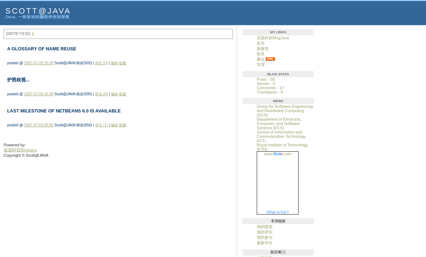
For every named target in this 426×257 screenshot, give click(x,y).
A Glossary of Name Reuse (41, 48)
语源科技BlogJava (273, 38)
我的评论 (264, 232)
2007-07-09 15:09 (39, 94)
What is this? (277, 212)
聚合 (261, 59)
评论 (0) (101, 63)
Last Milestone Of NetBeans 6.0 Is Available (64, 111)
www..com (277, 154)
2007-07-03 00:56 (39, 125)
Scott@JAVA (38, 10)
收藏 (122, 63)
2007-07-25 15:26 (39, 63)
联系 (261, 54)
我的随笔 (264, 227)
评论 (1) (101, 125)
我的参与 (264, 237)
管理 (261, 64)
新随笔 (263, 48)
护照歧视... (18, 79)
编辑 (114, 63)
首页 (261, 43)
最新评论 (264, 243)
